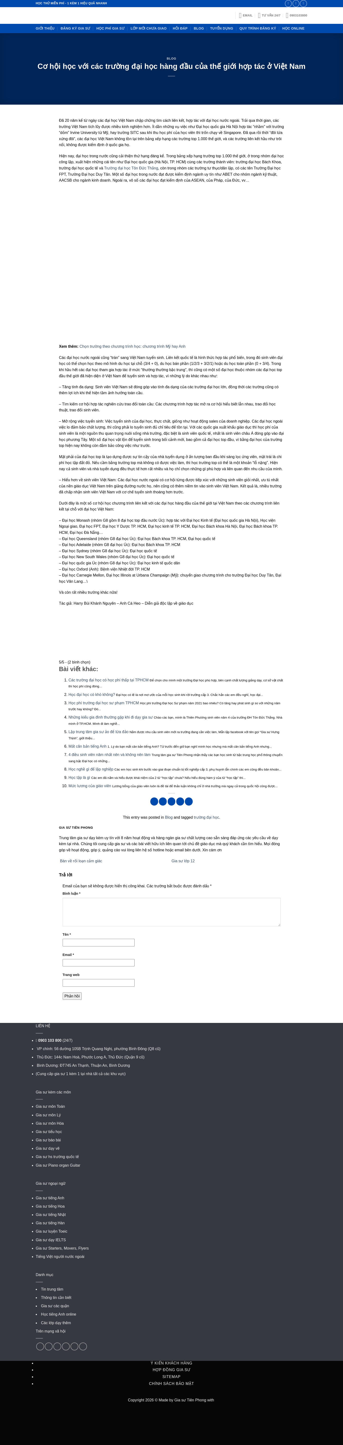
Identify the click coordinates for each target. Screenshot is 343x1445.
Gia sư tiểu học (49, 1132)
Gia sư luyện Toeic (51, 1231)
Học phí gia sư (110, 28)
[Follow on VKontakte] (83, 1346)
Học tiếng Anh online (58, 1314)
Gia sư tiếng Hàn (50, 1223)
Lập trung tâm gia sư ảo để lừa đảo (99, 732)
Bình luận (72, 893)
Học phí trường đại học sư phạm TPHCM (104, 703)
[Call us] (296, 3)
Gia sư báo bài (48, 1140)
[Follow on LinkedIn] (66, 1346)
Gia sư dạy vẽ (48, 1148)
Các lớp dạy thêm (56, 1323)
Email (68, 955)
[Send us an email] (288, 3)
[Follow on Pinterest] (57, 1346)
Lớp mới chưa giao (148, 28)
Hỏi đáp (180, 28)
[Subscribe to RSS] (303, 3)
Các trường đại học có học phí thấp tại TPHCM (109, 680)
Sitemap (171, 1377)
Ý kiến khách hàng (171, 1363)
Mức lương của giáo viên (90, 786)
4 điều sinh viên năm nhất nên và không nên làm (110, 755)
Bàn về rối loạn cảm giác (80, 861)
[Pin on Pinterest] (172, 801)
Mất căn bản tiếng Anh (88, 746)
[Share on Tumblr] (189, 801)
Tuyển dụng (221, 28)
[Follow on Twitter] (49, 1346)
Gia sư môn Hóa (50, 1123)
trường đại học (206, 817)
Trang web (71, 975)
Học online (293, 28)
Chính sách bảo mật (171, 1384)
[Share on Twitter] (163, 801)
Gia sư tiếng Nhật (51, 1215)
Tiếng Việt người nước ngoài (60, 1257)
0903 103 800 (49, 1040)
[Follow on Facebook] (40, 1346)
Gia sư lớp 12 (184, 861)
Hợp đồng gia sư (171, 1370)
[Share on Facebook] (154, 801)
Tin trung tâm (52, 1289)
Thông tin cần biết (56, 1298)
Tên (67, 934)
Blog (199, 28)
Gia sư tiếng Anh (50, 1198)
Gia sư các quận (55, 1306)
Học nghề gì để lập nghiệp (91, 769)
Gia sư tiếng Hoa (50, 1206)
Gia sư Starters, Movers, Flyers (62, 1248)
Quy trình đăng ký (257, 28)
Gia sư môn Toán (50, 1106)
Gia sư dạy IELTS (51, 1240)
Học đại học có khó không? (92, 695)
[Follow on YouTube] (74, 1346)
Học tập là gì (79, 778)
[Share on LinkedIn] (180, 801)
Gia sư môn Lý (48, 1115)
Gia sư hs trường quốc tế (57, 1157)
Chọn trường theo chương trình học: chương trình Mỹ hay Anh (133, 346)
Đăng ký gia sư (75, 28)
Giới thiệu (45, 28)
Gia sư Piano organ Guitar (58, 1165)
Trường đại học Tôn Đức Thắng (131, 168)
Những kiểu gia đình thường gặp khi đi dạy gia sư (111, 717)
